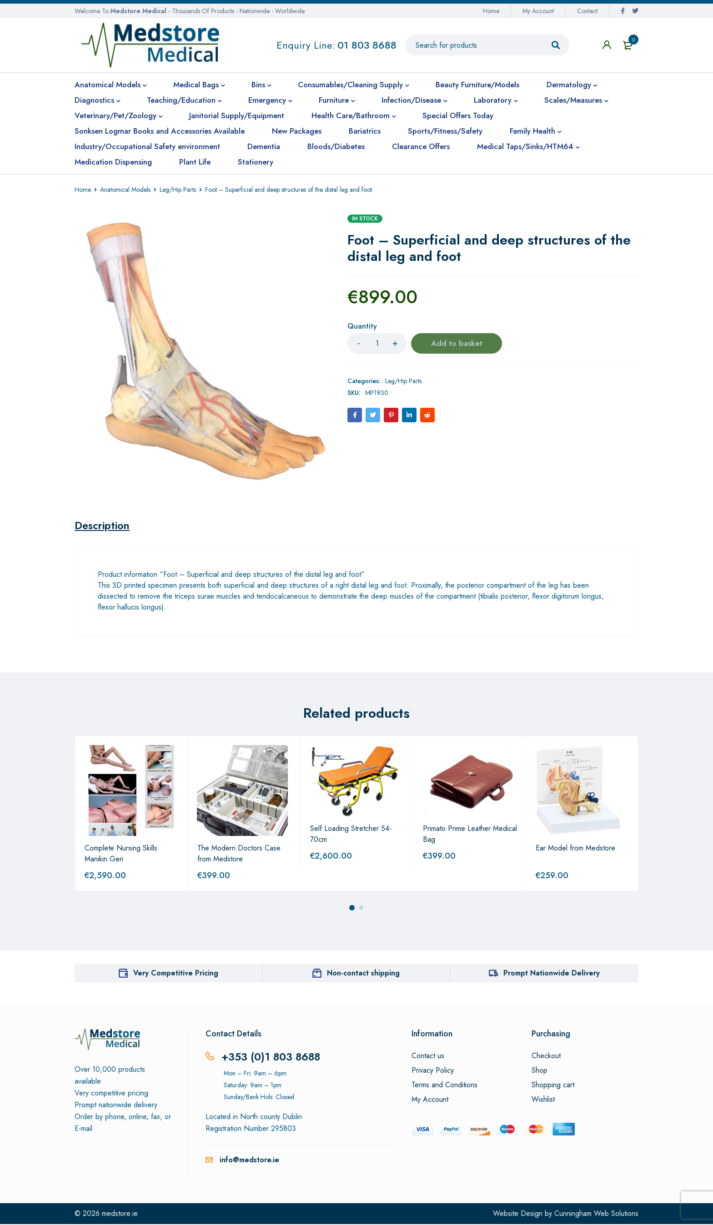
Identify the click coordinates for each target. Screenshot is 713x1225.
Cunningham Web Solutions (596, 1214)
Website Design (517, 1214)
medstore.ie (120, 1214)
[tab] (103, 526)
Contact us (428, 1056)
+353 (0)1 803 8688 (272, 1057)
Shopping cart (553, 1085)
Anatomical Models (125, 189)
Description (103, 526)
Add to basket (457, 344)
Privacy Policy (433, 1071)
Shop (539, 1071)
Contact (587, 10)
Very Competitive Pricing (175, 974)
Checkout (546, 1056)
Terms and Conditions (444, 1085)
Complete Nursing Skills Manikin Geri (121, 854)
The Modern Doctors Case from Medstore (239, 854)
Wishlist (543, 1100)
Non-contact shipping (363, 974)
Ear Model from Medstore (575, 849)
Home (491, 10)
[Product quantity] (377, 343)
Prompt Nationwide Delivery (551, 974)
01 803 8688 (367, 45)
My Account (538, 10)
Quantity (362, 326)
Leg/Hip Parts (178, 189)
